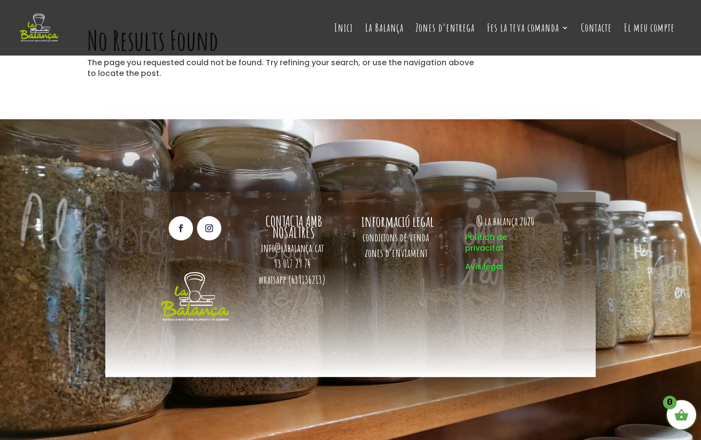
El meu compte (649, 29)
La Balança (384, 29)
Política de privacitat (486, 243)
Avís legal (484, 266)
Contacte (596, 29)
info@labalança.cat (292, 248)
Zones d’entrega (445, 29)
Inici (343, 29)
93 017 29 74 (293, 263)
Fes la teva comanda (523, 29)
